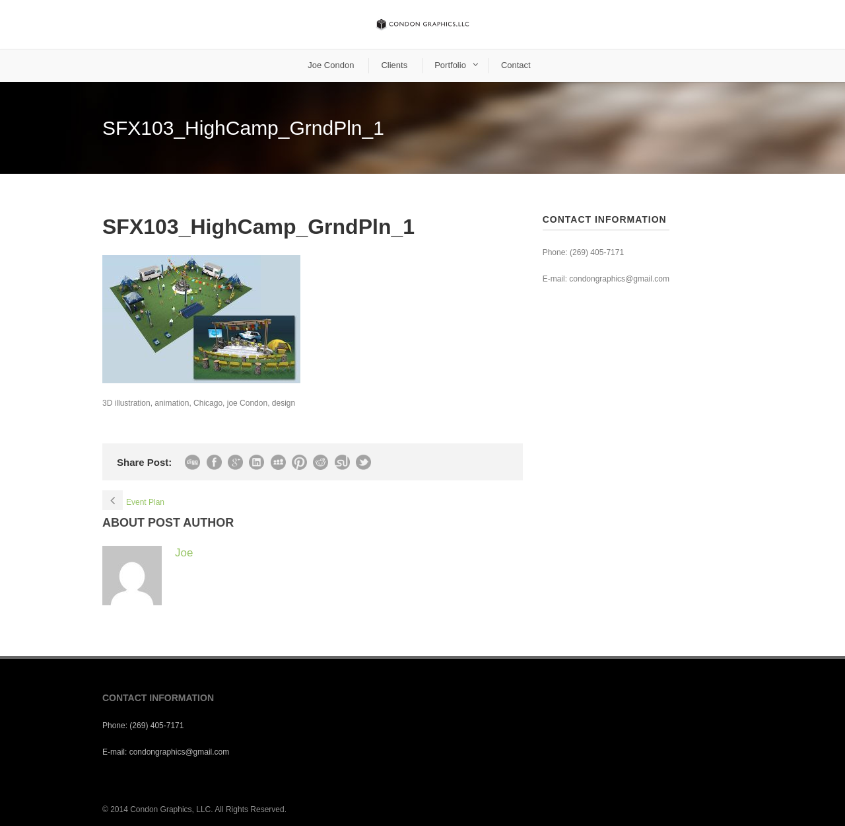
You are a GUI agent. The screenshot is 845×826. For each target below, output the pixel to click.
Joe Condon (331, 65)
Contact (516, 65)
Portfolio (450, 65)
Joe (184, 552)
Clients (394, 65)
